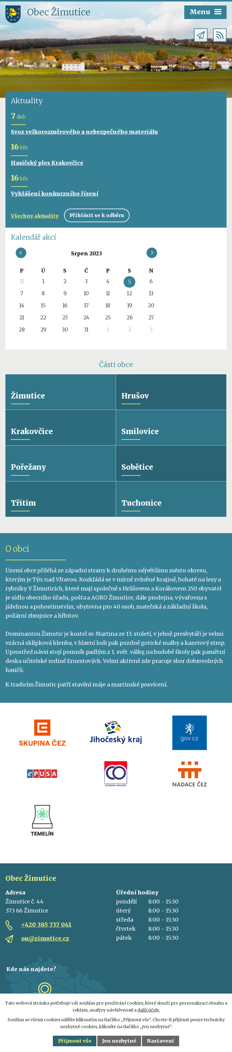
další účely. (148, 1010)
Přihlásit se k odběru (96, 215)
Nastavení (160, 1041)
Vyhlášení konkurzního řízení (54, 193)
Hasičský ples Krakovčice (47, 162)
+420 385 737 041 (46, 926)
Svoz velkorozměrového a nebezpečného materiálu (84, 131)
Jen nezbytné (119, 1041)
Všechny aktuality (35, 216)
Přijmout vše (75, 1041)
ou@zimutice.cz (45, 940)
